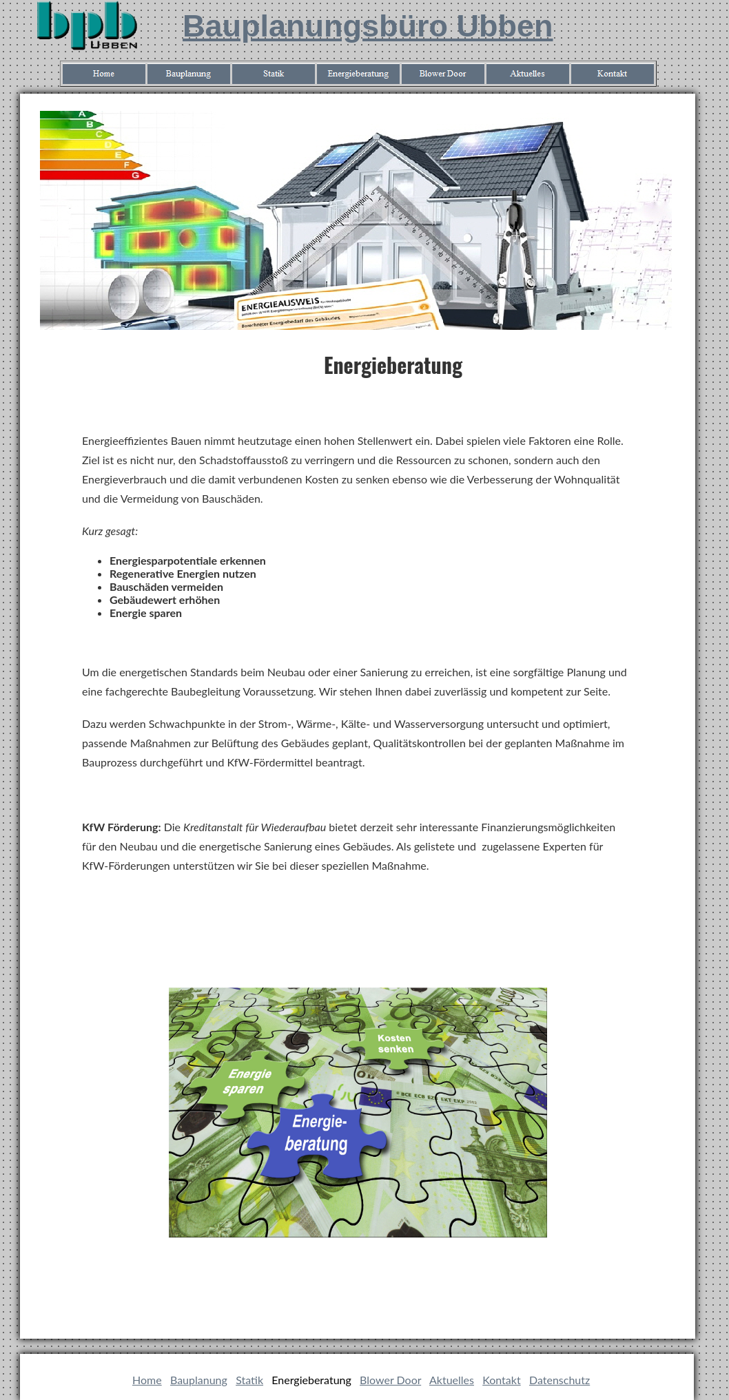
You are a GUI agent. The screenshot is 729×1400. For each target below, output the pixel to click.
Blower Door (390, 1379)
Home (147, 1379)
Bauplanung (198, 1379)
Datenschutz (559, 1379)
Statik (249, 1379)
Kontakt (501, 1379)
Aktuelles (451, 1379)
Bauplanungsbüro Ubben (368, 25)
